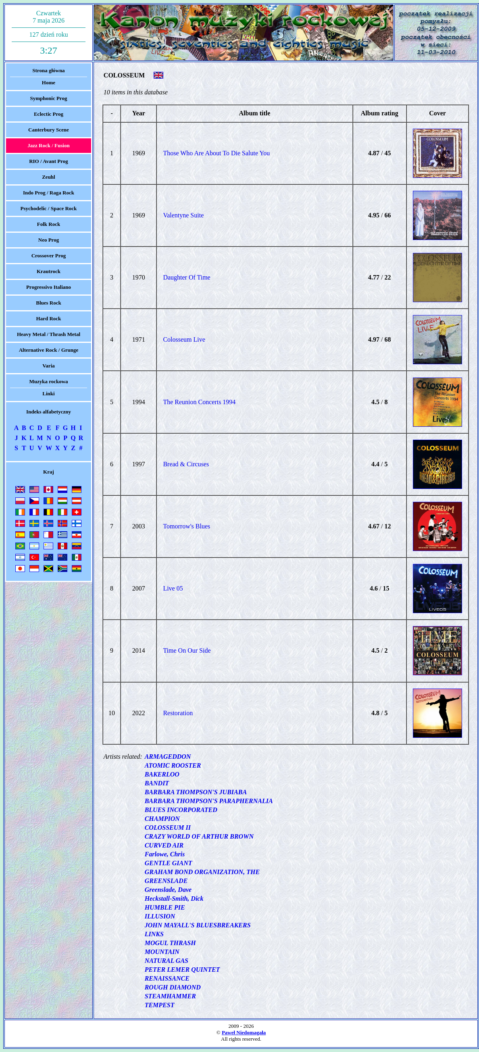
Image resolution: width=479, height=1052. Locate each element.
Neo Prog (48, 240)
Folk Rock (48, 224)
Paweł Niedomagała (244, 1032)
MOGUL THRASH (170, 942)
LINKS (154, 934)
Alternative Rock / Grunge (49, 350)
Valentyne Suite (183, 215)
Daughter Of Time (186, 277)
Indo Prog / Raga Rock (48, 193)
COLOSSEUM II (168, 827)
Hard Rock (48, 318)
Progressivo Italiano (48, 287)
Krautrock (48, 271)
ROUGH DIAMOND (173, 987)
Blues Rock (48, 303)
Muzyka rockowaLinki (48, 387)
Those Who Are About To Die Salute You (216, 153)
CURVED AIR (164, 845)
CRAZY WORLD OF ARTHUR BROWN (199, 836)
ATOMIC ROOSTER (173, 765)
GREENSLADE (166, 880)
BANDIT (157, 783)
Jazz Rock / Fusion (48, 145)
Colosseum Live (184, 339)
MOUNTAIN (162, 951)
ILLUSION (160, 916)
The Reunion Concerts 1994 (199, 402)
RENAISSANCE (167, 978)
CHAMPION (162, 818)
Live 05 (173, 588)
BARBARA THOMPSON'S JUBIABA (196, 792)
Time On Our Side (186, 650)
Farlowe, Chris (165, 854)
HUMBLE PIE (165, 907)
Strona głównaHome (48, 76)
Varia (48, 366)
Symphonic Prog (48, 98)
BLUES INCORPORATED (181, 809)
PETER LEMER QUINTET (182, 969)
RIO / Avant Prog (48, 161)
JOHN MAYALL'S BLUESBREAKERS (198, 925)
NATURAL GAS (166, 960)
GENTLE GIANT (168, 863)
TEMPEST (160, 1005)
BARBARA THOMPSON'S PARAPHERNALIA (209, 800)
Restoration (178, 713)
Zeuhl (48, 177)
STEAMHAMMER (170, 996)
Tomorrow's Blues (186, 526)
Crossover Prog (48, 256)
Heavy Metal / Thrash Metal (48, 334)
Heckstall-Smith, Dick (174, 898)
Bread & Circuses (186, 464)
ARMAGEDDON (168, 756)
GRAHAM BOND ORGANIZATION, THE (202, 871)
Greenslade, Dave (168, 889)
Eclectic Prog (48, 114)
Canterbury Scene (48, 130)
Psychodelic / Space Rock (49, 208)
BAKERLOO (162, 774)
